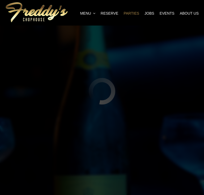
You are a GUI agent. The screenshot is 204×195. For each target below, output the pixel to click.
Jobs (149, 13)
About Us (189, 13)
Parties (131, 13)
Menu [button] (87, 13)
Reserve (109, 13)
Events (167, 13)
